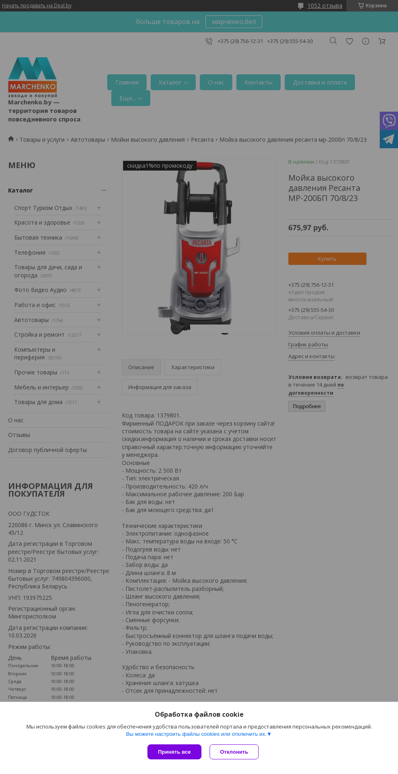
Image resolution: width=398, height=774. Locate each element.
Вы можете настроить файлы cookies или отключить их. (196, 734)
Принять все (174, 752)
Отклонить (234, 752)
